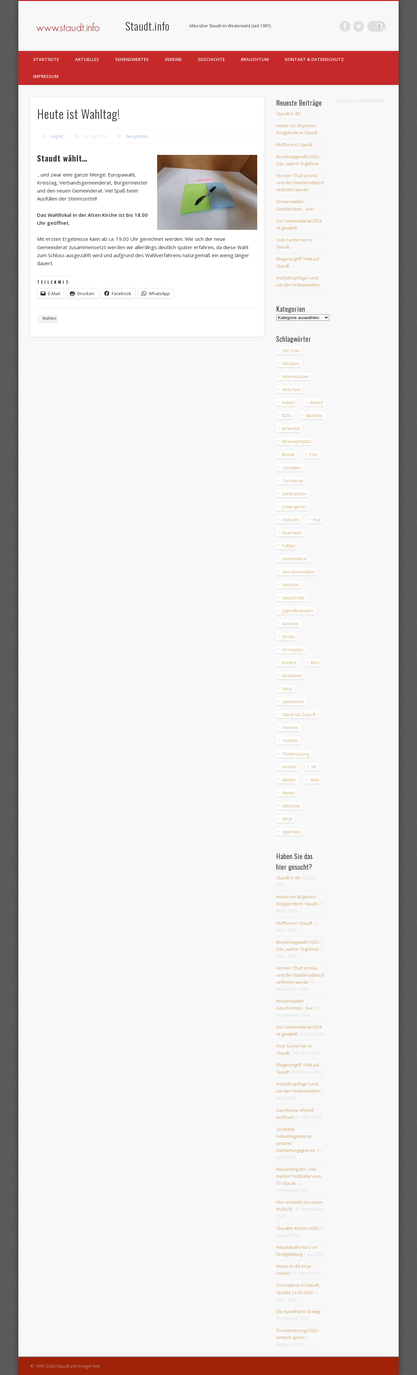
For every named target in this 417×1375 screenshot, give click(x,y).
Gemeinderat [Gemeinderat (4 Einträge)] (294, 559)
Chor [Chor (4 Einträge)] (313, 454)
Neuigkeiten (137, 136)
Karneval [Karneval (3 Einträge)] (290, 624)
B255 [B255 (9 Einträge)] (287, 415)
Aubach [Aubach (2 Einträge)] (288, 402)
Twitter (366, 26)
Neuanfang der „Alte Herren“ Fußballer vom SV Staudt (298, 1176)
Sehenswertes (132, 59)
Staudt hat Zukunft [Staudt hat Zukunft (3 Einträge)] (299, 714)
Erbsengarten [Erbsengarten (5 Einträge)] (294, 507)
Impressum (46, 76)
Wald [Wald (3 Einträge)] (314, 780)
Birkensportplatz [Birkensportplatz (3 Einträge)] (297, 441)
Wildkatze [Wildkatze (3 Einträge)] (291, 806)
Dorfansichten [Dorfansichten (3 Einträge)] (294, 494)
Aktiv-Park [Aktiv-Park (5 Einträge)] (291, 389)
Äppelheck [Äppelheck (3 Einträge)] (291, 832)
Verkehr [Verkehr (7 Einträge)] (289, 767)
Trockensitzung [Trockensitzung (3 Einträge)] (295, 754)
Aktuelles (87, 59)
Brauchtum (255, 59)
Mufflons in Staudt (294, 145)
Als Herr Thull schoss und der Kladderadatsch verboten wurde (300, 183)
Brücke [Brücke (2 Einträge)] (288, 454)
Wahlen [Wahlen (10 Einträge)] (289, 780)
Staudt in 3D (288, 114)
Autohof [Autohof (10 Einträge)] (316, 402)
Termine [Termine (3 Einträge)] (290, 727)
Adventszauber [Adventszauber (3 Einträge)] (295, 376)
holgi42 (56, 136)
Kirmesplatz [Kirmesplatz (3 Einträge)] (293, 650)
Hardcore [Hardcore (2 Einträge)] (290, 585)
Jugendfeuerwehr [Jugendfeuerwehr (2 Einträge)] (298, 611)
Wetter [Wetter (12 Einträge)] (288, 793)
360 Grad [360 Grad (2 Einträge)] (290, 350)
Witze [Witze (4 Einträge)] (287, 819)
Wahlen (49, 318)
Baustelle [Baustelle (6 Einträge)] (314, 415)
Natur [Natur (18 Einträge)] (287, 688)
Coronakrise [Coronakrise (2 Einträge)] (293, 481)
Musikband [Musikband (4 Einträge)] (292, 676)
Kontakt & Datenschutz (314, 59)
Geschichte (211, 59)
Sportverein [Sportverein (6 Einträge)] (293, 701)
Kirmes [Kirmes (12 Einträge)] (288, 637)
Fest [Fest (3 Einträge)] (317, 520)
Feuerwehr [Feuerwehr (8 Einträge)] (292, 533)
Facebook (353, 26)
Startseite (46, 59)
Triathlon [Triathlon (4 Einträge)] (290, 740)
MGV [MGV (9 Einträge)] (315, 663)
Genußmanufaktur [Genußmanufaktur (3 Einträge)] (298, 572)
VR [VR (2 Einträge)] (313, 767)
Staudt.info (147, 26)
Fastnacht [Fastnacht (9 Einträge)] (290, 520)
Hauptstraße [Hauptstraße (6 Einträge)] (293, 598)
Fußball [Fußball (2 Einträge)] (288, 546)
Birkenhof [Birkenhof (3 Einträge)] (290, 428)
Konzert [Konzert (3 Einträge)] (289, 663)
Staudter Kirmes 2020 (297, 1228)
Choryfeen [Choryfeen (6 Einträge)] (291, 468)
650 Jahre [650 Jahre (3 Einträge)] (291, 363)
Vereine (173, 59)
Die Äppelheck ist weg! (298, 1311)
